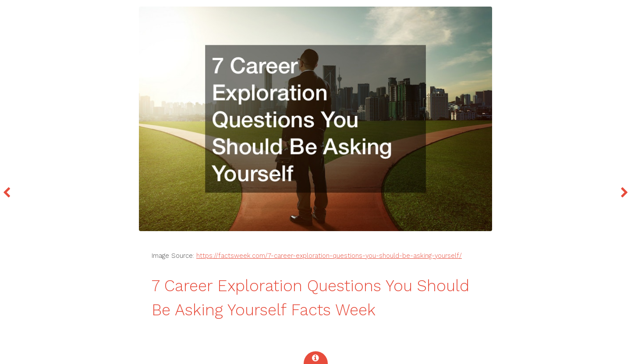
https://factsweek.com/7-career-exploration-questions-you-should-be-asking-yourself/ (329, 256)
